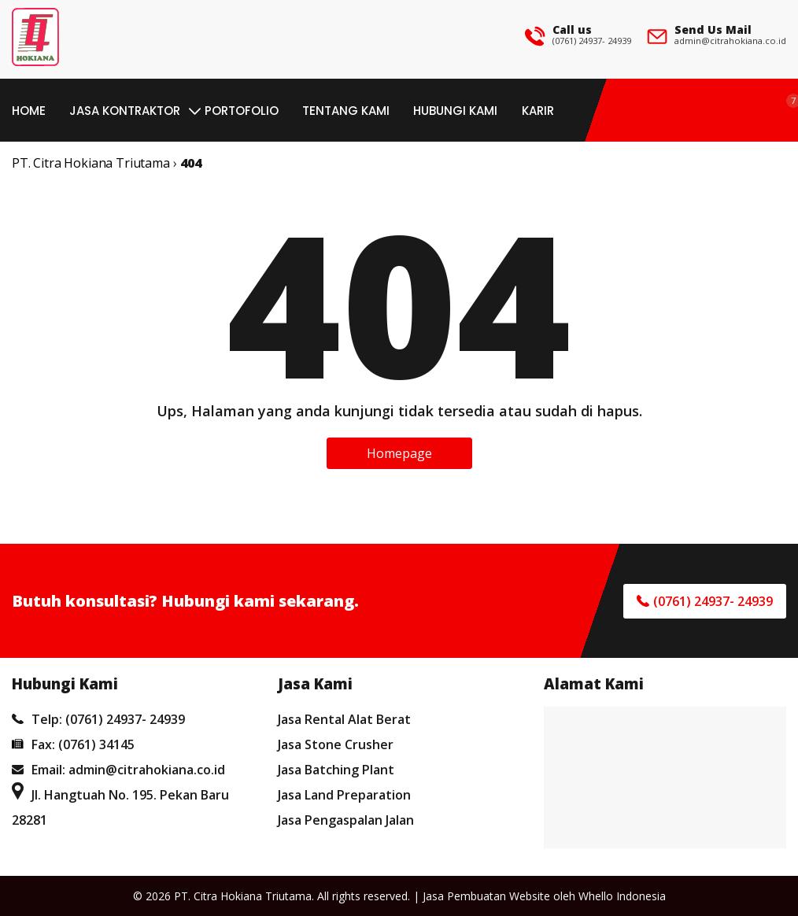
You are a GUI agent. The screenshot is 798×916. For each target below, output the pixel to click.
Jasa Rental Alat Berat (344, 719)
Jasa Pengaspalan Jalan (346, 820)
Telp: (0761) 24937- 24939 (98, 719)
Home (29, 110)
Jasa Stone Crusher (335, 744)
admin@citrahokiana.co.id (730, 40)
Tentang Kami (346, 110)
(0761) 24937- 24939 (591, 40)
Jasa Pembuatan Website (486, 895)
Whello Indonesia (622, 895)
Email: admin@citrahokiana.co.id (118, 769)
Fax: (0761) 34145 (73, 744)
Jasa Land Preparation (344, 794)
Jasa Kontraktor (124, 110)
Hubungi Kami (455, 110)
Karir (538, 110)
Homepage (399, 453)
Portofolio (242, 110)
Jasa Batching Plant (336, 769)
